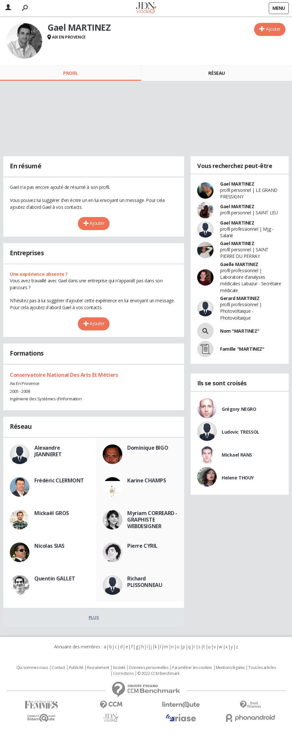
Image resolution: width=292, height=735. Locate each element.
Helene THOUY (238, 478)
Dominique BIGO (147, 447)
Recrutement (98, 667)
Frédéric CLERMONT (59, 480)
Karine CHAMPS (146, 480)
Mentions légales (230, 667)
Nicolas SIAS (49, 545)
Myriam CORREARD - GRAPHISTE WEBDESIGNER (152, 519)
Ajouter (273, 29)
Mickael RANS (237, 455)
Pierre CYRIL (142, 545)
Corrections (123, 673)
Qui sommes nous (32, 667)
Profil (70, 73)
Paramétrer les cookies (192, 667)
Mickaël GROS (51, 513)
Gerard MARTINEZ (240, 298)
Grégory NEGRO (239, 409)
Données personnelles (148, 667)
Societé (119, 667)
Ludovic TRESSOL (240, 432)
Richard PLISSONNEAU (144, 582)
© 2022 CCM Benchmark (158, 673)
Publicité (76, 667)
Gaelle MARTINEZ (239, 264)
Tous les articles (262, 667)
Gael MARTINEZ (237, 184)
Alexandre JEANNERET (47, 451)
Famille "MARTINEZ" (242, 349)
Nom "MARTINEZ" (239, 331)
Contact (58, 667)
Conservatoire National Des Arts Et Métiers (64, 374)
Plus (94, 617)
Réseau (216, 73)
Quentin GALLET (54, 578)
